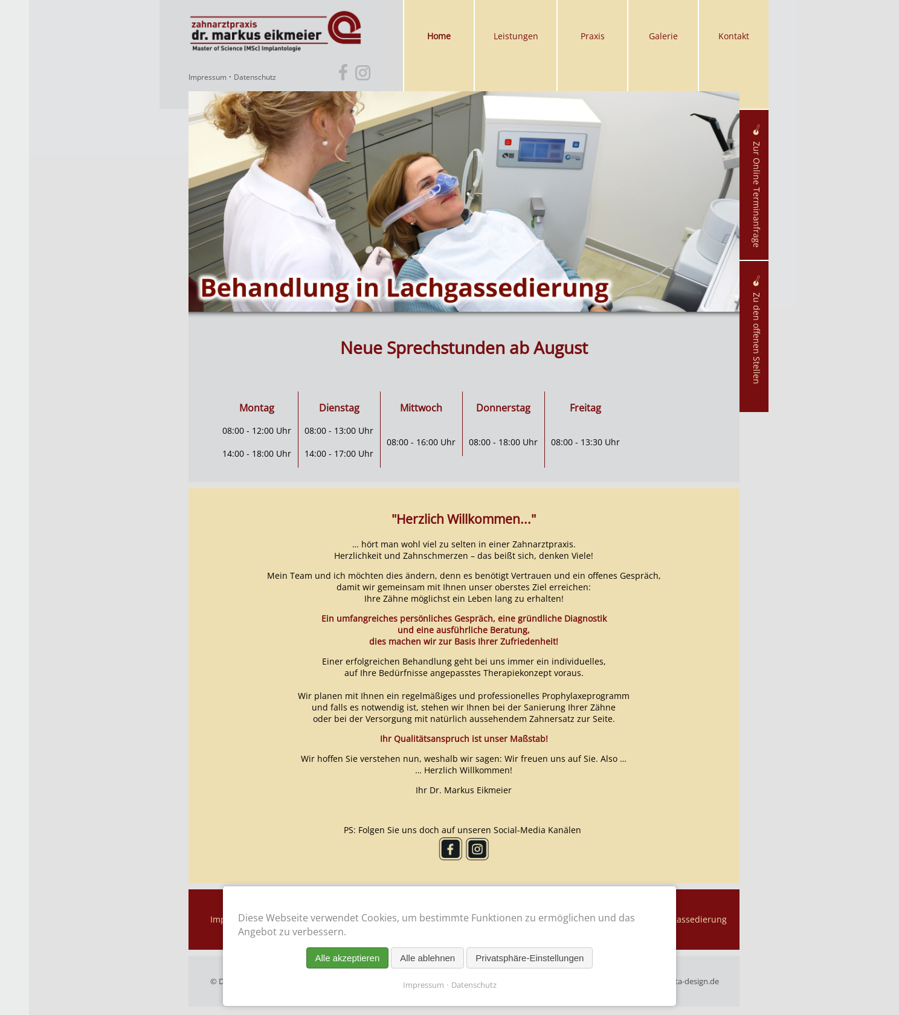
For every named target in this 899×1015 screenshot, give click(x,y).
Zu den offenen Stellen (756, 330)
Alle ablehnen (427, 958)
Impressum (207, 77)
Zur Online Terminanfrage (756, 186)
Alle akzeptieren (347, 958)
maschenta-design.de (680, 981)
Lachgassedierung (690, 919)
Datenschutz (255, 77)
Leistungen (516, 36)
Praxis (593, 36)
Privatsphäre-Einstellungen (529, 958)
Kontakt (733, 36)
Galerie (663, 36)
